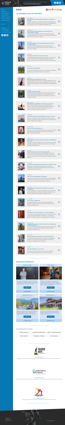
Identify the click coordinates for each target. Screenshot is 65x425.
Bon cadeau (3, 27)
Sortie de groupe (5, 29)
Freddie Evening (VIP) (5, 18)
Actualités (3, 22)
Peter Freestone (23, 337)
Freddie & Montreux (5, 20)
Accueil (2, 9)
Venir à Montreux (54, 337)
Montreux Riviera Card (6, 32)
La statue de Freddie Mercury (39, 333)
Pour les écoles (4, 30)
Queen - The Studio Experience (54, 333)
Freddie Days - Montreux (38, 337)
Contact (3, 24)
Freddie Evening (4, 15)
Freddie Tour (4, 11)
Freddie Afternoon (5, 13)
